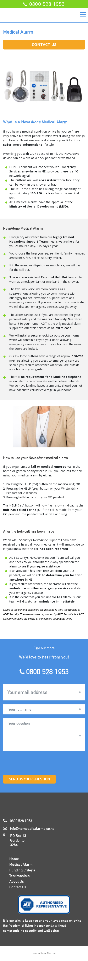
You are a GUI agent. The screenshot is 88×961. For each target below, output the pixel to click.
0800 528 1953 (44, 3)
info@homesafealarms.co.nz (28, 828)
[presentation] (34, 763)
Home (14, 859)
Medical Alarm (21, 864)
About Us (16, 881)
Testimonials (19, 876)
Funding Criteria (22, 870)
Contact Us (44, 44)
